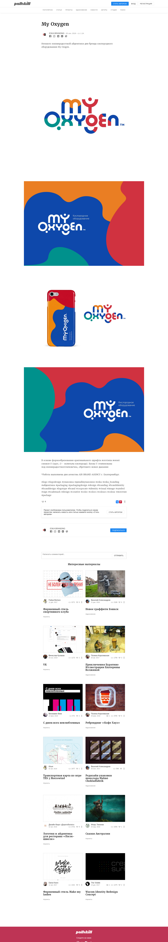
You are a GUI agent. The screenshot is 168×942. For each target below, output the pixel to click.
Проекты (68, 10)
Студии (114, 10)
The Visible (95, 883)
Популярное (48, 10)
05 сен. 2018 (71, 33)
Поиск (122, 10)
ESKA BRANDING (56, 33)
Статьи (59, 10)
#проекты (46, 617)
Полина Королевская (100, 656)
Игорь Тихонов (97, 825)
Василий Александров (100, 600)
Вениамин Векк (55, 714)
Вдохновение (81, 10)
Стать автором (120, 4)
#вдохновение (90, 614)
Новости (94, 10)
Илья (51, 766)
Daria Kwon (53, 883)
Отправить (118, 556)
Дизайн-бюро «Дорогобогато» (61, 825)
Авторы (104, 10)
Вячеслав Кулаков (56, 656)
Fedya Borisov (55, 600)
